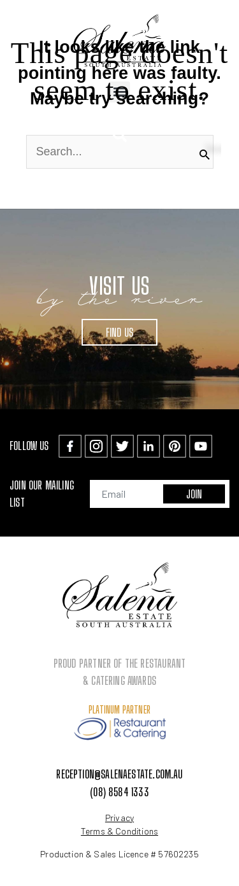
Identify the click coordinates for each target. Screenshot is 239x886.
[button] (119, 135)
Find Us (119, 332)
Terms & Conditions (119, 831)
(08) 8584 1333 (119, 792)
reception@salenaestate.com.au (119, 774)
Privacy (119, 817)
